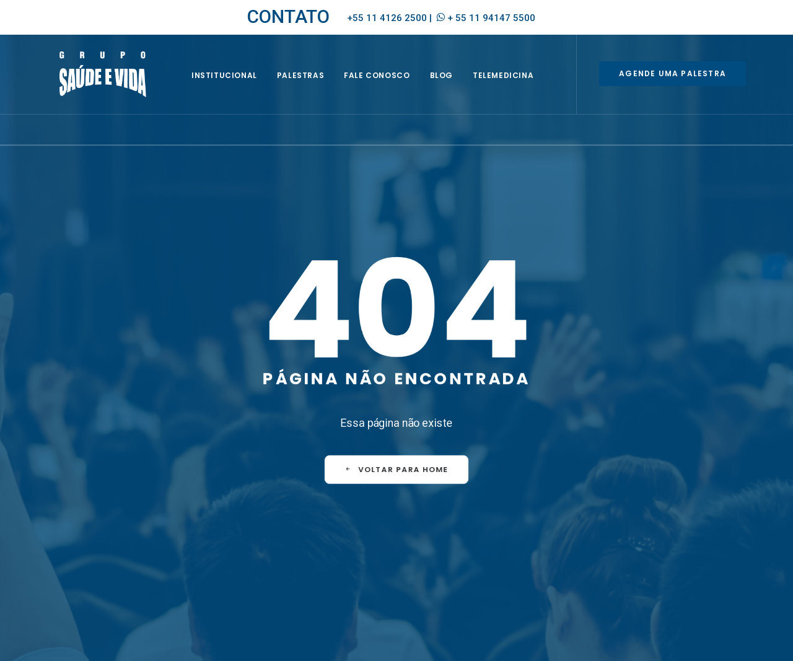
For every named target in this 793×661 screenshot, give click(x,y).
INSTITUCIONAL (238, 84)
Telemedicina (517, 84)
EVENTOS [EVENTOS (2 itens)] (503, 537)
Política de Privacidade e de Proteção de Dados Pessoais (641, 639)
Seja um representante (278, 538)
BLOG (455, 84)
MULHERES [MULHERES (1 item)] (483, 555)
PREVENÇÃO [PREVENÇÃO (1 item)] (443, 573)
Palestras (314, 84)
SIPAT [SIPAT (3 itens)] (485, 573)
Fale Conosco (391, 84)
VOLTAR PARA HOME (396, 431)
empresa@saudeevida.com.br (106, 535)
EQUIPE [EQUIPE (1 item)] (463, 537)
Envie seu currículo (269, 554)
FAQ (434, 497)
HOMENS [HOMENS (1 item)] (437, 555)
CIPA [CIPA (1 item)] (430, 537)
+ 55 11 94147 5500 (491, 18)
